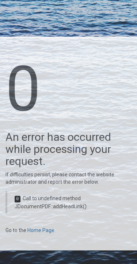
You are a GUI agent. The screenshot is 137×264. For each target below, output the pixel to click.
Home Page (40, 230)
